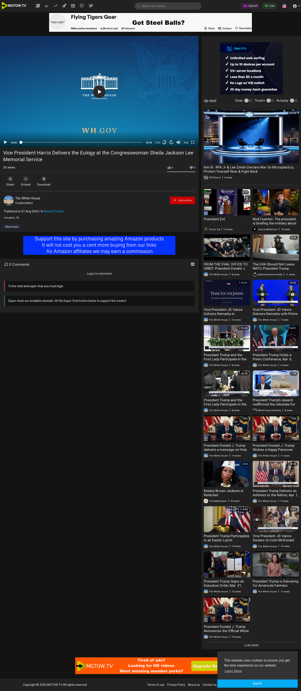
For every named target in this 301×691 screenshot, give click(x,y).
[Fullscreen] (193, 142)
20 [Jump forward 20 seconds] (171, 142)
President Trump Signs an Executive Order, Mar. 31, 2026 (224, 585)
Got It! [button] (257, 683)
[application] (99, 92)
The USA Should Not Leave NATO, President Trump (273, 266)
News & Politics (54, 211)
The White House (27, 198)
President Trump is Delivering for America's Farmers (275, 583)
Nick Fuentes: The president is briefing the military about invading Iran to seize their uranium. (274, 225)
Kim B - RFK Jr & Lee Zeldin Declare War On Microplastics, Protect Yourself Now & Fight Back (249, 169)
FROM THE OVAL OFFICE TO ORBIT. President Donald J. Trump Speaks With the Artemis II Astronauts (226, 270)
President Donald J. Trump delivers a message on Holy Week (225, 449)
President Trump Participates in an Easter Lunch (226, 538)
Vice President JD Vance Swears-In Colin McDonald (273, 538)
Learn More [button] (233, 671)
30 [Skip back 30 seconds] (164, 142)
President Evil (214, 219)
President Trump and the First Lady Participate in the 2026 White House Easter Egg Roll (225, 361)
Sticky (239, 100)
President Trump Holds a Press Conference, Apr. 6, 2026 (272, 359)
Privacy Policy (176, 684)
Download (47, 181)
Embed (27, 181)
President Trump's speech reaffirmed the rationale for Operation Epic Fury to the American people (274, 406)
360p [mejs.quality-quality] (186, 142)
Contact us (210, 684)
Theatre (259, 100)
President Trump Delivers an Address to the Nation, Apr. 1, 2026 (275, 495)
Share (11, 181)
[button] (284, 6)
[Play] (5, 142)
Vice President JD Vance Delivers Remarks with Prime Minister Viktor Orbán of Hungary (275, 315)
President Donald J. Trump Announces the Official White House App (226, 631)
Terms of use (156, 684)
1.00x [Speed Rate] (158, 142)
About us (194, 684)
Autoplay (282, 100)
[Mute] (178, 142)
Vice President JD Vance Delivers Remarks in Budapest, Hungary (223, 313)
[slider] (81, 142)
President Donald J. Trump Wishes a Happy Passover (273, 447)
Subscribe (182, 200)
